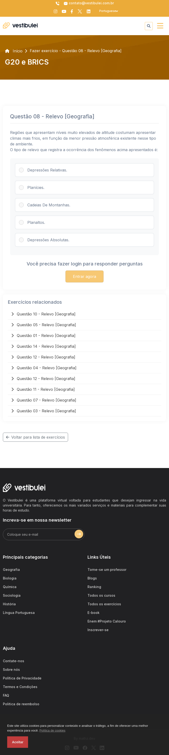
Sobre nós (11, 669)
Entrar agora (84, 276)
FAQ (6, 695)
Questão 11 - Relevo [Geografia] (43, 389)
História (9, 604)
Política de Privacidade (22, 678)
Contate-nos (13, 661)
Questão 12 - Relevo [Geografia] (43, 357)
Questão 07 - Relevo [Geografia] (43, 400)
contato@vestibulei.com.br (89, 3)
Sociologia (12, 595)
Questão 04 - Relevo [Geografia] (43, 367)
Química (10, 587)
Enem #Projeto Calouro (106, 621)
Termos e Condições (20, 687)
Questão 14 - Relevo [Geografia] (43, 346)
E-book (93, 613)
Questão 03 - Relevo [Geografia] (43, 410)
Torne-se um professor (106, 570)
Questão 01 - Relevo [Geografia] (43, 335)
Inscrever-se (98, 630)
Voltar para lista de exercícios (35, 437)
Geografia (11, 570)
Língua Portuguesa (19, 613)
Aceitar (17, 742)
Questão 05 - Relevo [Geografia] (43, 324)
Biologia (10, 578)
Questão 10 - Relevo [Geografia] (43, 314)
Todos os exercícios (104, 604)
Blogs (92, 578)
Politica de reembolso (21, 704)
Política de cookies (52, 730)
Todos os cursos (101, 595)
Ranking (94, 587)
